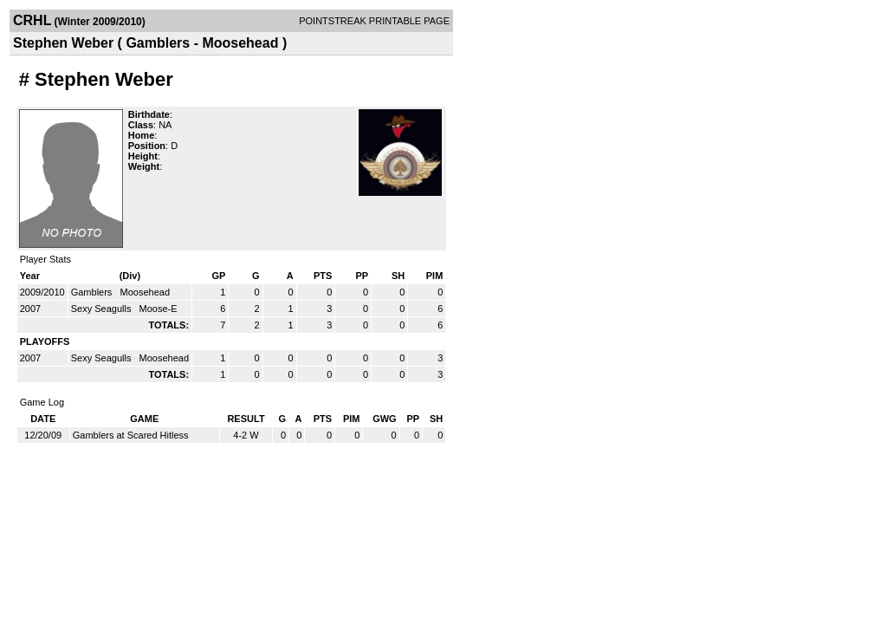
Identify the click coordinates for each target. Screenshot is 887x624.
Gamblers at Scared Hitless (131, 435)
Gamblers (93, 292)
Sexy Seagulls (102, 308)
